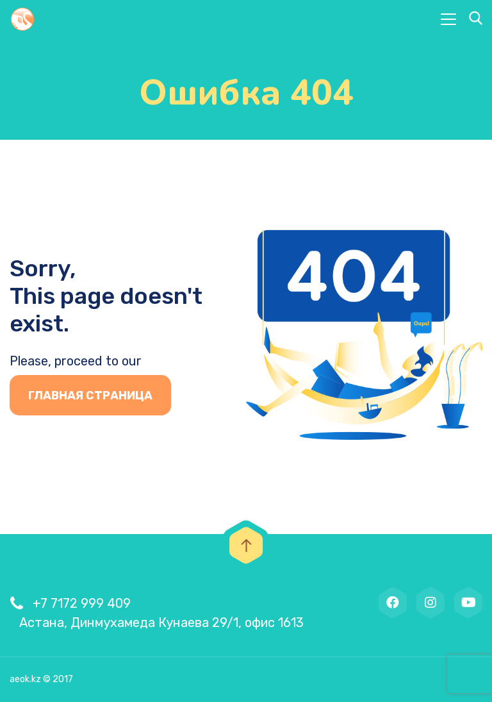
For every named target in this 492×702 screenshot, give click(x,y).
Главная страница (90, 396)
